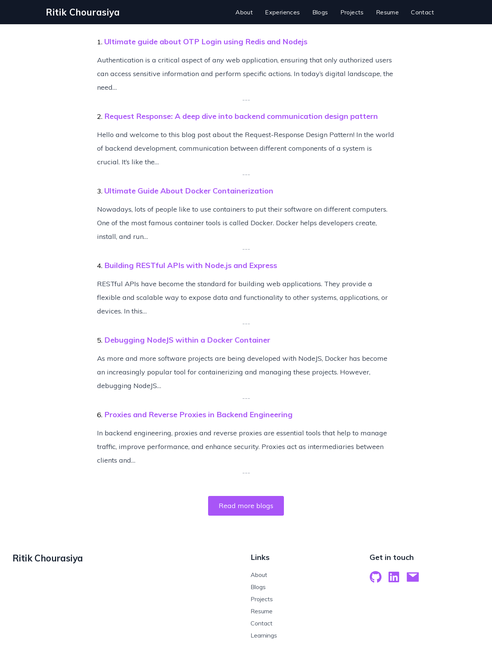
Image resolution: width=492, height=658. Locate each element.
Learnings (264, 635)
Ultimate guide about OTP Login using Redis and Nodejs (205, 41)
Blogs (258, 587)
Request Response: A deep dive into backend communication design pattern (241, 116)
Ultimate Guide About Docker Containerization (188, 190)
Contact (262, 623)
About (259, 574)
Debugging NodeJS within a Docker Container (187, 340)
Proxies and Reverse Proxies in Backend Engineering (198, 414)
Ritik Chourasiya (48, 558)
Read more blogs (246, 505)
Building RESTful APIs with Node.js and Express (190, 265)
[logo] (83, 12)
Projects (262, 599)
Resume (262, 611)
